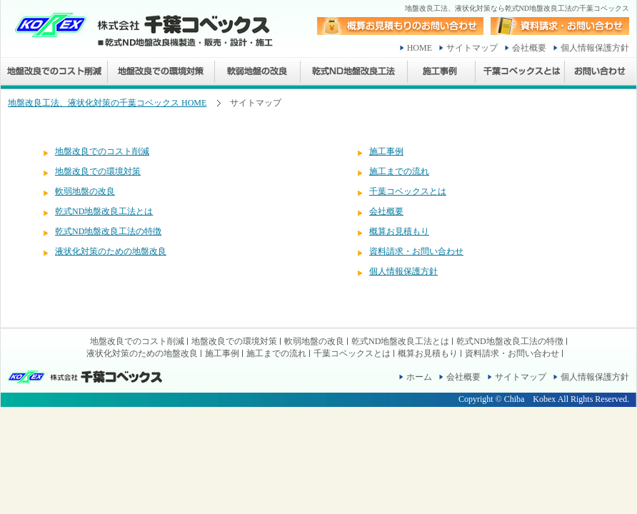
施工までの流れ (399, 171)
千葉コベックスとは (520, 73)
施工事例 (442, 73)
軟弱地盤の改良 (258, 73)
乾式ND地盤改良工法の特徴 (108, 231)
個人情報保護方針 (595, 48)
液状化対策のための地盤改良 (110, 251)
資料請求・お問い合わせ (416, 251)
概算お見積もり (399, 231)
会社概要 (529, 48)
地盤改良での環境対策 (161, 73)
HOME (419, 48)
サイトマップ (472, 48)
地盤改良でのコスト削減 (54, 73)
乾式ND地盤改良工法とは (104, 211)
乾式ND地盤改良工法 (354, 73)
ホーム (419, 377)
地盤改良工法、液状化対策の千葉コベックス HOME (107, 103)
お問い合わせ (600, 73)
